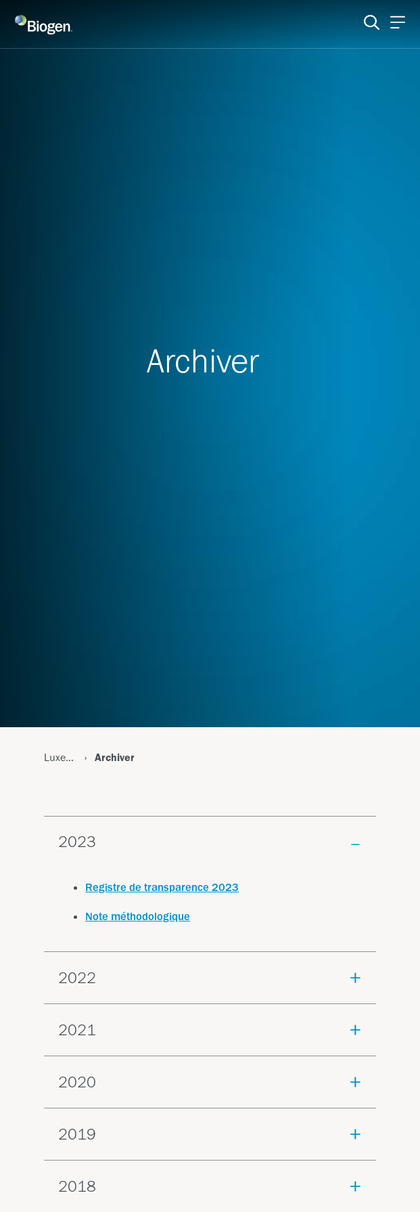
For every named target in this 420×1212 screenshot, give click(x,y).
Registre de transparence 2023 (162, 887)
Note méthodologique (137, 916)
